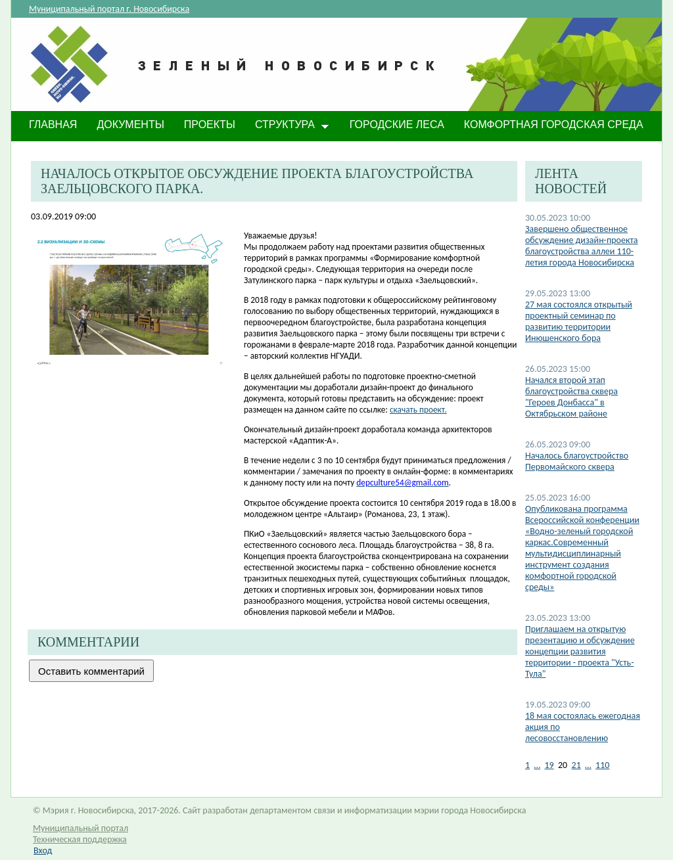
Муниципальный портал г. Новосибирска (109, 8)
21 (576, 765)
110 (602, 765)
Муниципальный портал (80, 828)
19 (548, 765)
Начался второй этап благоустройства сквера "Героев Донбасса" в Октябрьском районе (571, 396)
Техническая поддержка (80, 839)
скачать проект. (418, 409)
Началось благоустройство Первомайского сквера (576, 461)
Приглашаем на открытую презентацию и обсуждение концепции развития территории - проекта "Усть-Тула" (580, 651)
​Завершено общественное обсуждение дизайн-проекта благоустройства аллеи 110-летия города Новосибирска (581, 245)
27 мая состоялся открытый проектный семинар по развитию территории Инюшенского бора (578, 321)
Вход (43, 850)
